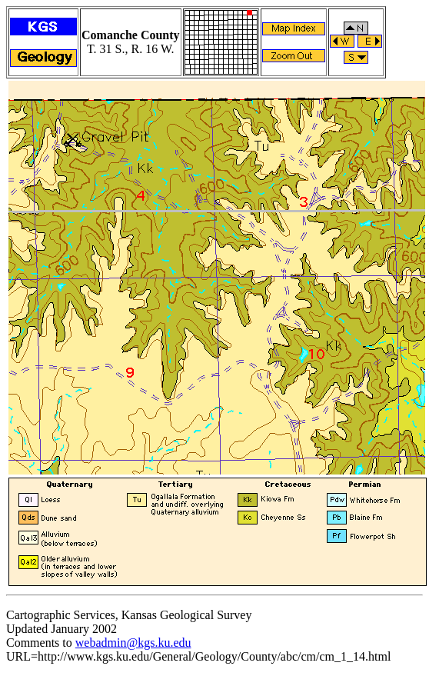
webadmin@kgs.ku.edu (133, 642)
